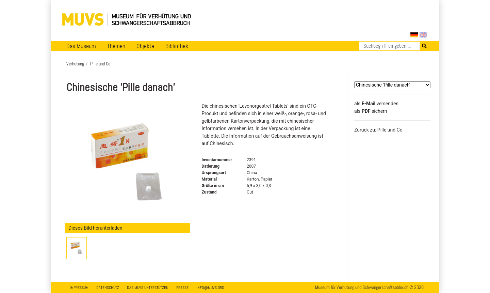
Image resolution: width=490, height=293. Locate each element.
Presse (182, 287)
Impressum (79, 287)
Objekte (145, 46)
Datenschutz (107, 287)
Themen (116, 46)
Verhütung (75, 64)
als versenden (376, 103)
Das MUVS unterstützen (147, 287)
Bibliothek (176, 46)
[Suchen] (389, 46)
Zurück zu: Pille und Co (378, 130)
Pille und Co (100, 64)
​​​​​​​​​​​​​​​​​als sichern (370, 111)
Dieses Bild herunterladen (95, 228)
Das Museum (81, 46)
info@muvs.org (210, 287)
